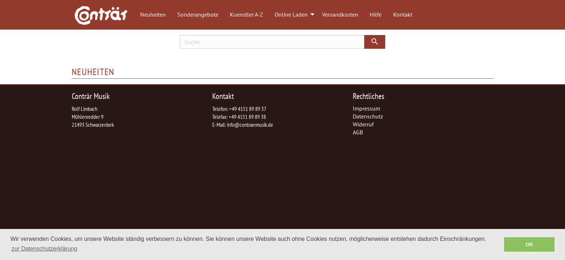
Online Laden (291, 14)
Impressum (366, 108)
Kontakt (402, 14)
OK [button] (529, 244)
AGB (358, 132)
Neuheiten (153, 14)
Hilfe (376, 14)
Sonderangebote (197, 14)
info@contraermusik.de (250, 124)
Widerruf (363, 124)
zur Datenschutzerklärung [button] (44, 249)
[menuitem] (104, 15)
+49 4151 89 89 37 (247, 108)
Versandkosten (340, 14)
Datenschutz (368, 116)
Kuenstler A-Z (246, 14)
